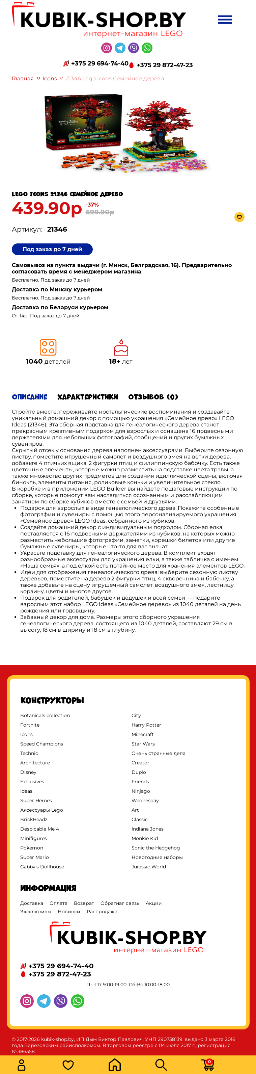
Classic (140, 819)
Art (135, 810)
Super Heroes (36, 800)
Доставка (31, 903)
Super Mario (34, 857)
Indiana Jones (148, 829)
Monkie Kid (145, 838)
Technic (29, 753)
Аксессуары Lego (41, 810)
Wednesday (145, 800)
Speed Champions (41, 744)
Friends (140, 782)
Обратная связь (120, 903)
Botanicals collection (45, 715)
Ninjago (141, 791)
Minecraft (143, 734)
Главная (23, 78)
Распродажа (102, 912)
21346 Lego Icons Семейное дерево (115, 78)
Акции (154, 903)
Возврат (84, 903)
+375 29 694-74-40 (100, 63)
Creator (140, 763)
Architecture (35, 763)
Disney (28, 772)
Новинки (69, 912)
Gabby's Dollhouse (42, 867)
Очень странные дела (159, 753)
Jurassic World (149, 867)
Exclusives (32, 782)
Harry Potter (146, 725)
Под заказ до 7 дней (52, 249)
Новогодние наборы (157, 857)
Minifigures (33, 838)
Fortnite (29, 725)
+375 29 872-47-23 (165, 65)
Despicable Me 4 (39, 829)
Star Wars (143, 744)
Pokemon (31, 848)
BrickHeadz (33, 819)
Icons (49, 78)
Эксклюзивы (35, 912)
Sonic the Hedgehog (156, 848)
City (136, 715)
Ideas (26, 791)
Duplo (139, 772)
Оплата (58, 903)
